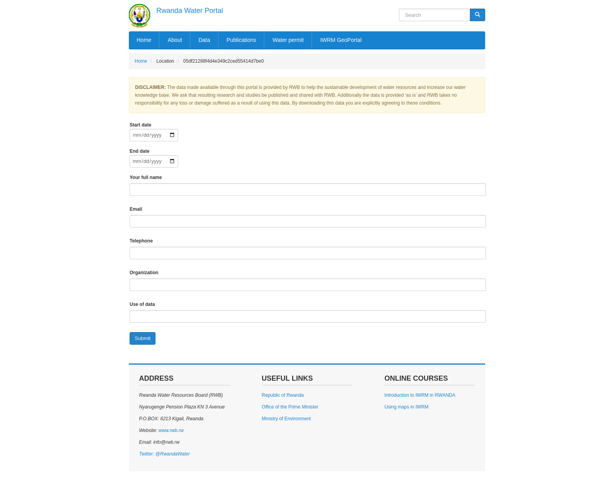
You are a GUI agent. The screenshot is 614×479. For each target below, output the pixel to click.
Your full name (146, 177)
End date (140, 151)
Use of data (142, 304)
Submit (142, 338)
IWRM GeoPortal (341, 40)
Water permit (288, 40)
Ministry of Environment (286, 418)
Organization (144, 272)
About (175, 40)
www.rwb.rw (170, 430)
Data (204, 40)
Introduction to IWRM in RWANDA (420, 395)
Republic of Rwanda (282, 395)
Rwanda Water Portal (189, 10)
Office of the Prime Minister (290, 407)
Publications (241, 40)
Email (136, 209)
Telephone (141, 241)
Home (144, 40)
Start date (140, 125)
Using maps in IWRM (407, 407)
